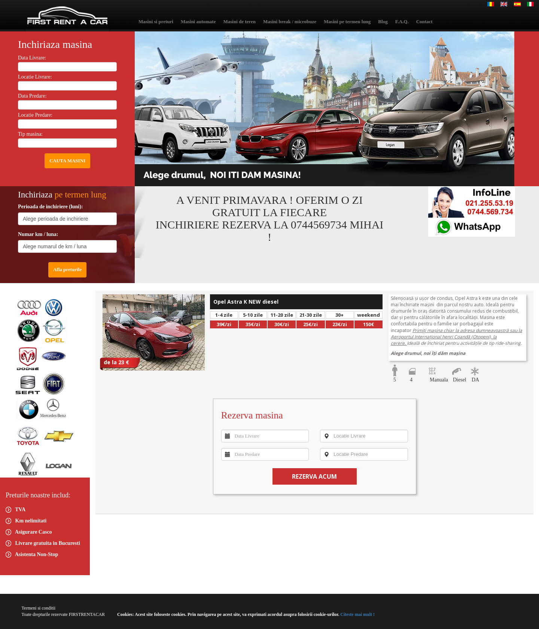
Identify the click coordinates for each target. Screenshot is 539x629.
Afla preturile (67, 269)
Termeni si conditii (38, 608)
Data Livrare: (32, 58)
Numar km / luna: (38, 234)
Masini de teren (239, 21)
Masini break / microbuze (289, 21)
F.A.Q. (402, 21)
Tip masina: (30, 134)
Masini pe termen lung (347, 21)
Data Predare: (32, 96)
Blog (382, 21)
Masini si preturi (155, 21)
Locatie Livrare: (35, 77)
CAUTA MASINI (67, 160)
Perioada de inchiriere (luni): (50, 206)
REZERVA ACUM (314, 476)
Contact (424, 21)
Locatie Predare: (35, 115)
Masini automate (198, 21)
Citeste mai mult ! (357, 614)
